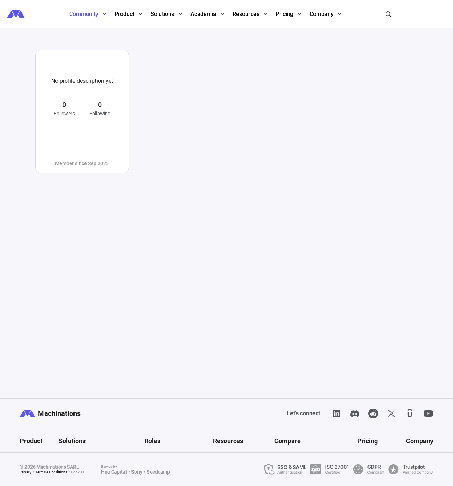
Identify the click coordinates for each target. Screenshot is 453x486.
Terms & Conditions (51, 472)
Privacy (25, 472)
